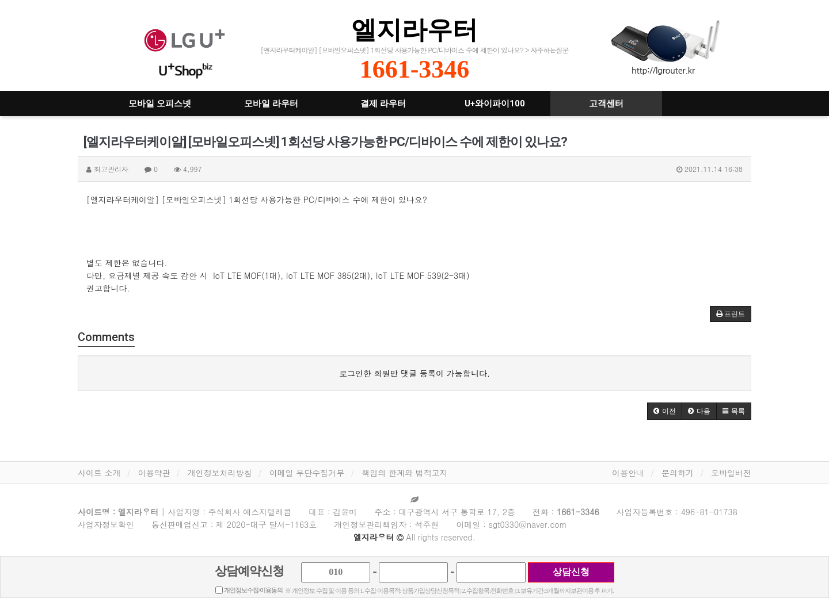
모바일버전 (731, 472)
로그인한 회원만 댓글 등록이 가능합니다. (414, 373)
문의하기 (677, 472)
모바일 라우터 (271, 103)
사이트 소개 (99, 472)
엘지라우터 (414, 30)
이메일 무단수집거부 (307, 472)
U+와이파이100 (495, 103)
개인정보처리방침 (220, 472)
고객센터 (606, 103)
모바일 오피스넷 (159, 103)
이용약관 (154, 472)
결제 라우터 (383, 103)
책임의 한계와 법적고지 (404, 472)
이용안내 (628, 472)
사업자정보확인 (106, 524)
